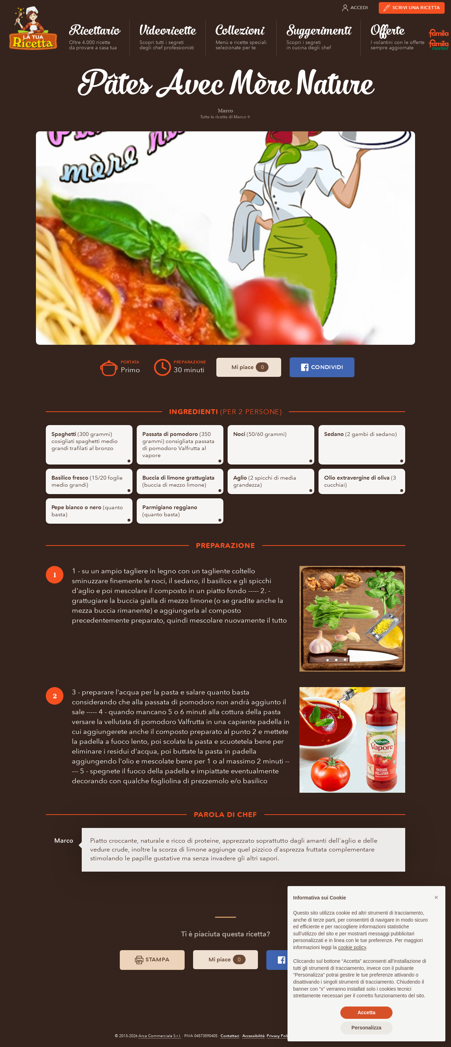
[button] (436, 897)
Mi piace (249, 367)
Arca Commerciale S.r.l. (159, 1036)
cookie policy (352, 947)
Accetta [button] (367, 1012)
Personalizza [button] (367, 1027)
